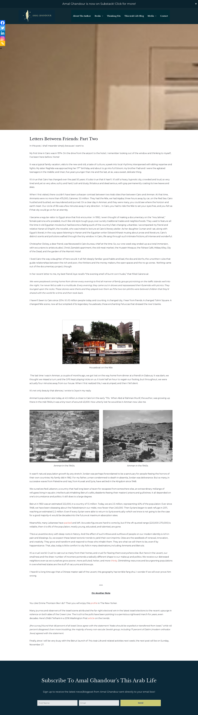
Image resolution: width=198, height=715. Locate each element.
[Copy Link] (2, 35)
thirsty (114, 560)
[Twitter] (2, 20)
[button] (102, 16)
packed (68, 523)
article (91, 618)
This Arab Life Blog (134, 16)
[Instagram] (2, 30)
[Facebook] (2, 15)
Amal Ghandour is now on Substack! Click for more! (99, 4)
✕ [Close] (196, 4)
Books (99, 16)
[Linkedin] (2, 25)
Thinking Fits (114, 16)
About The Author (82, 16)
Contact (164, 16)
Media (152, 16)
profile (94, 603)
